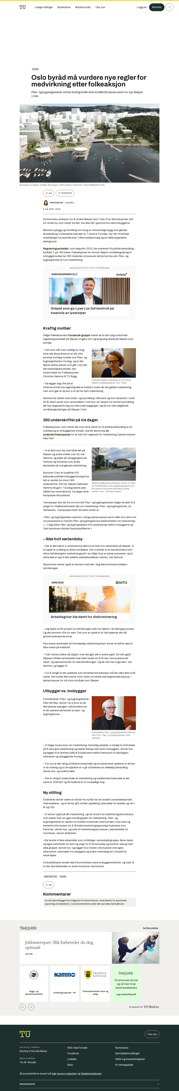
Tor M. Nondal (28, 1062)
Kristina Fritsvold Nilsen (33, 1051)
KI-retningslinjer (124, 1064)
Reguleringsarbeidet (56, 248)
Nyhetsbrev (121, 1047)
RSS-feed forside (77, 1047)
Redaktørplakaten (91, 1073)
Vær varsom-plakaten (64, 1073)
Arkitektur (50, 877)
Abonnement (89, 1084)
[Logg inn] (142, 7)
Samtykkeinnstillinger (127, 1053)
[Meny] (169, 7)
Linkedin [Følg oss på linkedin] (72, 1059)
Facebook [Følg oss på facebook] (73, 1053)
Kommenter (65, 193)
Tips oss (152, 1034)
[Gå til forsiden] (23, 7)
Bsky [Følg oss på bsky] (70, 1064)
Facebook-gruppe (79, 335)
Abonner (157, 7)
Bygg (35, 69)
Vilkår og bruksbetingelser (130, 1059)
